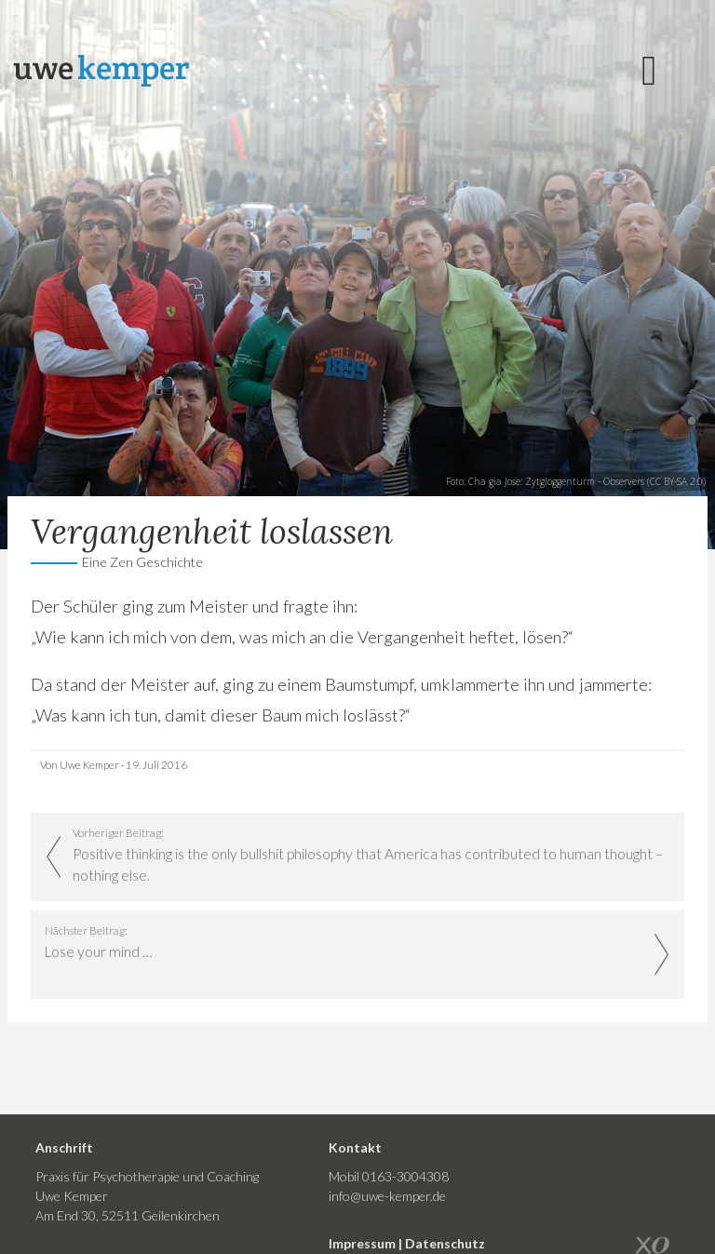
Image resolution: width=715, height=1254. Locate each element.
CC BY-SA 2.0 (676, 481)
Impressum (362, 1243)
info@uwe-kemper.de (387, 1196)
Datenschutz (445, 1243)
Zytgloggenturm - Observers (584, 481)
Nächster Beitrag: (344, 943)
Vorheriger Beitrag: (372, 856)
